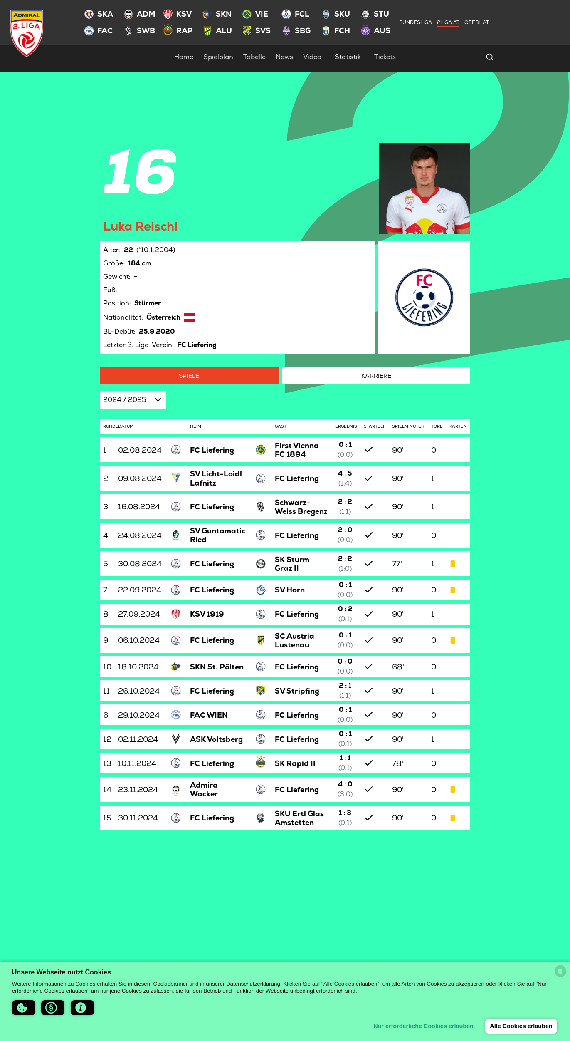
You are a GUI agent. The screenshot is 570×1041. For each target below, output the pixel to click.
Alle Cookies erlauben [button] (521, 1026)
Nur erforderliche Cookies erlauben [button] (423, 1026)
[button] (23, 1007)
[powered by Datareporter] (560, 971)
